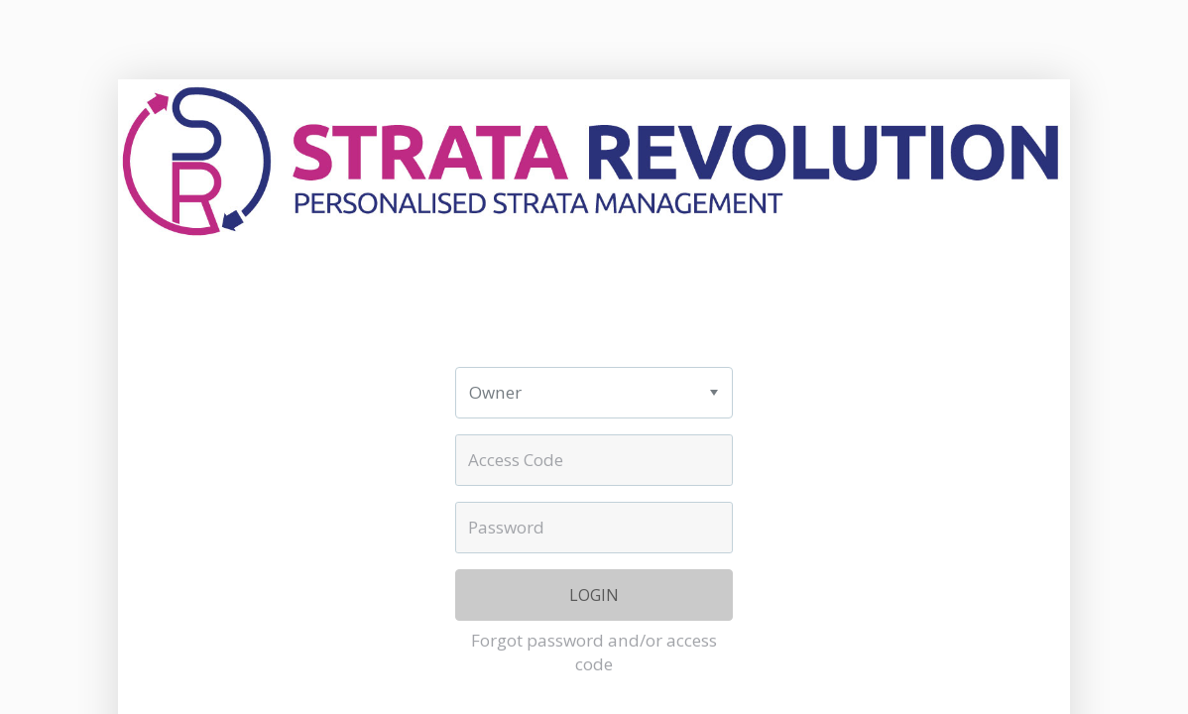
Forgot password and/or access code (594, 652)
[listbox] (593, 392)
